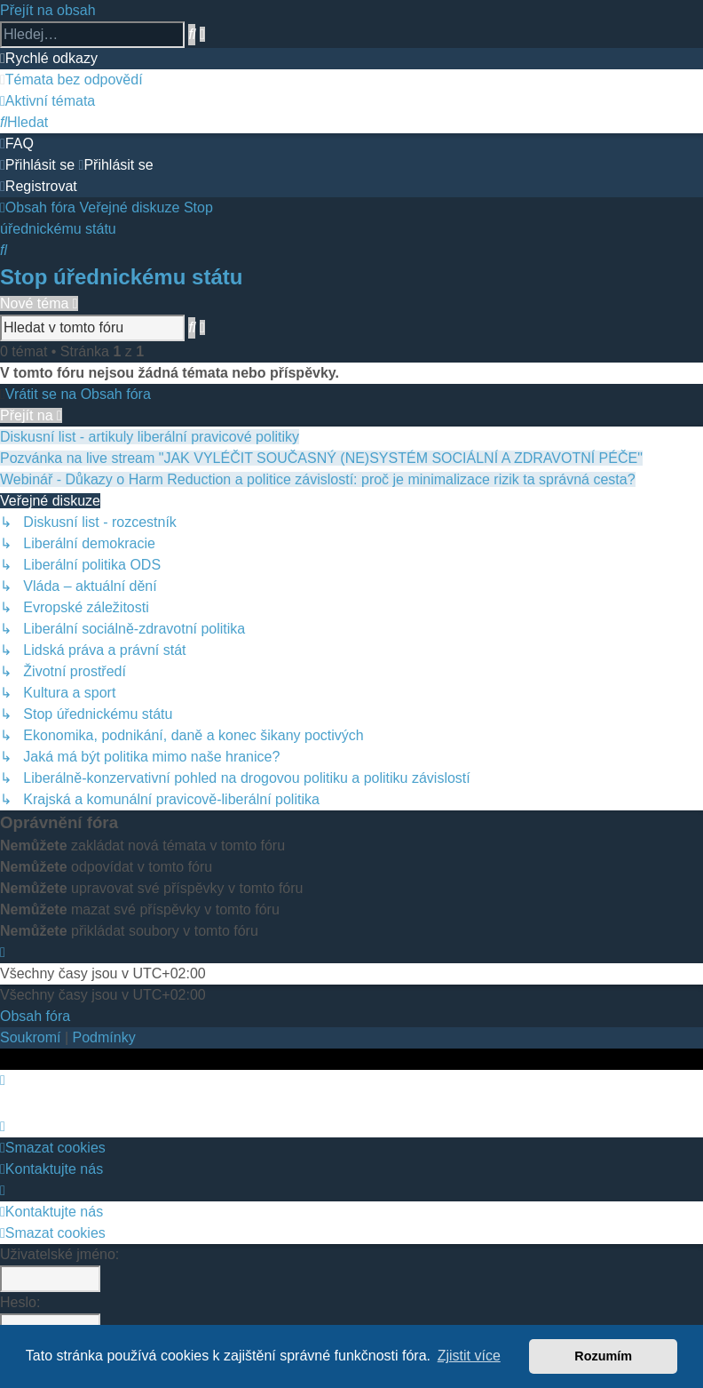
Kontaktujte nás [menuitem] (51, 1169)
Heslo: (20, 1302)
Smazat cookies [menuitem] (53, 1147)
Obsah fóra (35, 1016)
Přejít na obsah (48, 10)
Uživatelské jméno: (59, 1254)
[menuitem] (71, 79)
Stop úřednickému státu (121, 277)
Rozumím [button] (603, 1356)
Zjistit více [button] (469, 1355)
